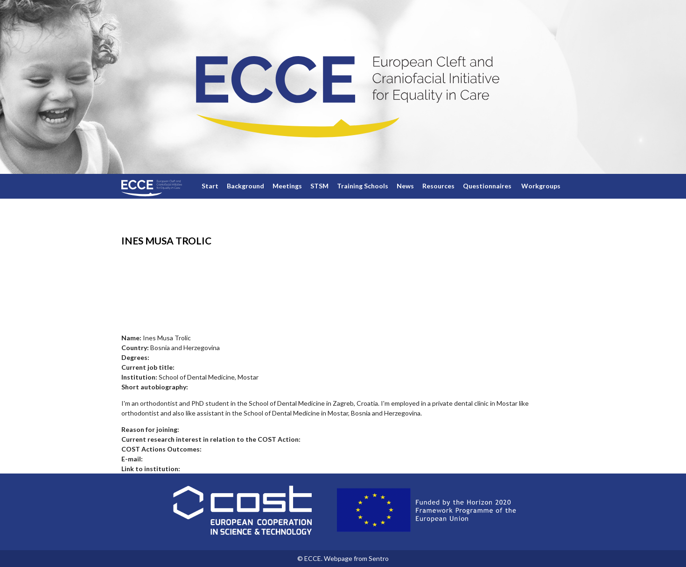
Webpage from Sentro (356, 558)
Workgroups (540, 186)
